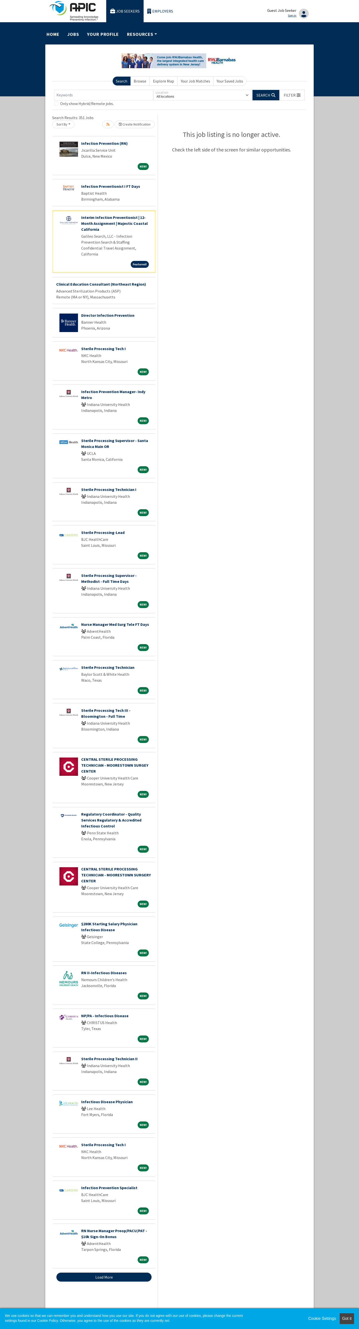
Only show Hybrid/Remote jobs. (87, 103)
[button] (292, 95)
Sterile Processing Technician (107, 667)
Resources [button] (140, 34)
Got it (347, 1318)
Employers (160, 11)
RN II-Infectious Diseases (104, 972)
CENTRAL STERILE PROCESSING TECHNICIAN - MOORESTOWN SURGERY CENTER (116, 874)
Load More (104, 1277)
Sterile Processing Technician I (108, 489)
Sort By (61, 124)
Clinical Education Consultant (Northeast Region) (101, 284)
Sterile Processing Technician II (109, 1058)
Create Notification (135, 124)
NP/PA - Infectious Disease (104, 1015)
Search (121, 81)
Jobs (73, 34)
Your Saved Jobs (230, 81)
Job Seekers (125, 11)
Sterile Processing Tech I (103, 348)
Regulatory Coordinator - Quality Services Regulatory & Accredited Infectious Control (111, 820)
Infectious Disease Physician (107, 1101)
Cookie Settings (322, 1318)
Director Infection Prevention (107, 315)
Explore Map (163, 81)
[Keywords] (103, 95)
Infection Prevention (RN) (104, 143)
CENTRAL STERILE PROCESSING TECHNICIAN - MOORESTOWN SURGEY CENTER (114, 765)
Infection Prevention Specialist (109, 1187)
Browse (140, 81)
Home (53, 34)
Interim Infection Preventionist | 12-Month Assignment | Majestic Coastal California (114, 223)
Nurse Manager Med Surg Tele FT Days (115, 624)
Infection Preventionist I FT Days (110, 186)
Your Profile (103, 34)
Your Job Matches (195, 81)
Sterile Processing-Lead (103, 532)
